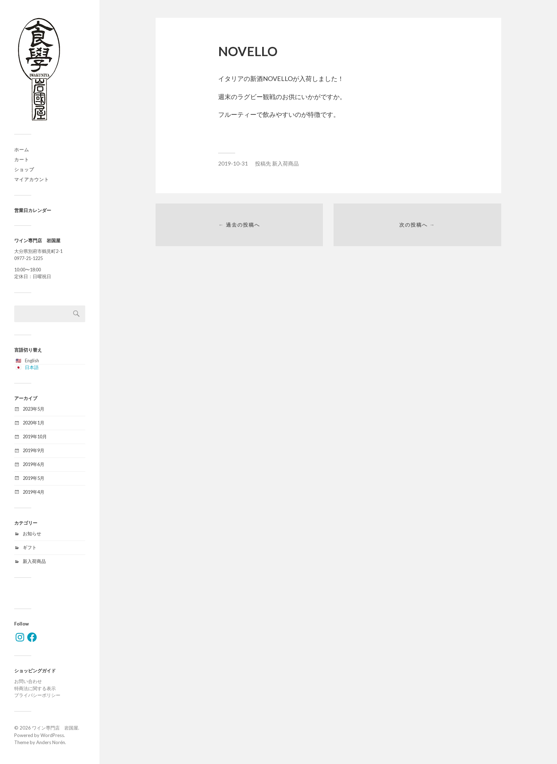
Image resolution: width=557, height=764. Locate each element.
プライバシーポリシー (37, 695)
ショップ (24, 169)
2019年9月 (33, 450)
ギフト (30, 547)
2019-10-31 (233, 163)
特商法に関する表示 (35, 688)
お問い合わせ (28, 681)
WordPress (52, 735)
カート (21, 159)
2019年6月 (33, 464)
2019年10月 (35, 436)
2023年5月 (33, 409)
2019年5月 (33, 478)
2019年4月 (33, 492)
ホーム (21, 149)
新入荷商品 (34, 561)
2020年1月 (33, 423)
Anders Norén (50, 742)
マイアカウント (31, 179)
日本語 (32, 367)
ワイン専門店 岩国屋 (55, 728)
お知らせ (32, 533)
